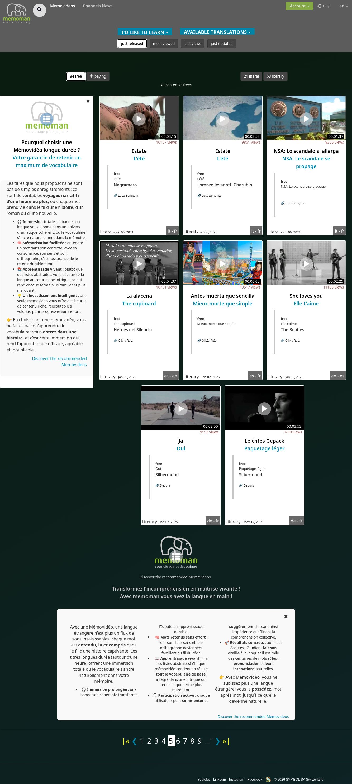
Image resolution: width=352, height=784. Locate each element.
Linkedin (219, 779)
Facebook (254, 779)
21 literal (251, 76)
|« (126, 741)
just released (132, 43)
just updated (222, 43)
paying (98, 76)
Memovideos (62, 6)
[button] (299, 6)
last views (192, 43)
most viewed (164, 43)
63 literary (275, 76)
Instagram (236, 779)
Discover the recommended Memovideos (175, 576)
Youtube (204, 779)
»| (227, 741)
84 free (76, 76)
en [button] (344, 6)
